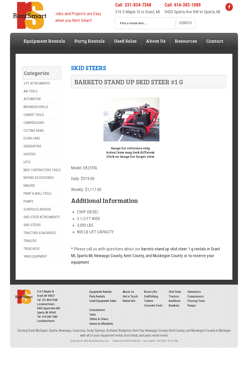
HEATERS (30, 154)
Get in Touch (130, 296)
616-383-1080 (187, 5)
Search (185, 23)
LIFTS (27, 162)
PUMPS (28, 201)
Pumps (191, 305)
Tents (92, 314)
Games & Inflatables (101, 323)
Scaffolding (151, 296)
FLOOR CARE (32, 138)
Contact (214, 40)
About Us (155, 40)
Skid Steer (175, 291)
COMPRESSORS (34, 123)
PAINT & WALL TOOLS (38, 193)
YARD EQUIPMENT (35, 256)
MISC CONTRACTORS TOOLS (42, 170)
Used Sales (125, 40)
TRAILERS (30, 241)
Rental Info (129, 301)
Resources (186, 40)
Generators (194, 291)
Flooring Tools (196, 301)
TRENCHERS (32, 249)
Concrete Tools (153, 305)
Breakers (174, 305)
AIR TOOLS (31, 91)
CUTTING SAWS (34, 131)
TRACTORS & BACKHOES (40, 233)
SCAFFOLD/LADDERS (37, 209)
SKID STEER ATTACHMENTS (42, 217)
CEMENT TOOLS (34, 115)
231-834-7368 (138, 5)
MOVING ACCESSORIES (39, 178)
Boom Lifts (150, 291)
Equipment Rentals (44, 40)
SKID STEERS (32, 225)
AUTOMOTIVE (32, 99)
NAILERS (29, 185)
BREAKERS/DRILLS (36, 107)
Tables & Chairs (98, 319)
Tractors (174, 296)
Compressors (195, 296)
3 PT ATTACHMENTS (37, 83)
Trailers (148, 301)
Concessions (97, 310)
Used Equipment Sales (102, 301)
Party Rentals (89, 40)
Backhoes (174, 301)
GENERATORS (32, 146)
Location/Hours (46, 304)
